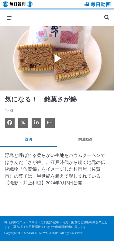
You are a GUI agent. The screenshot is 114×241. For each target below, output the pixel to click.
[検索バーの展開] (106, 14)
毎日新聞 (17, 5)
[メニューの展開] (9, 17)
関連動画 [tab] (85, 139)
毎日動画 (96, 5)
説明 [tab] (28, 139)
